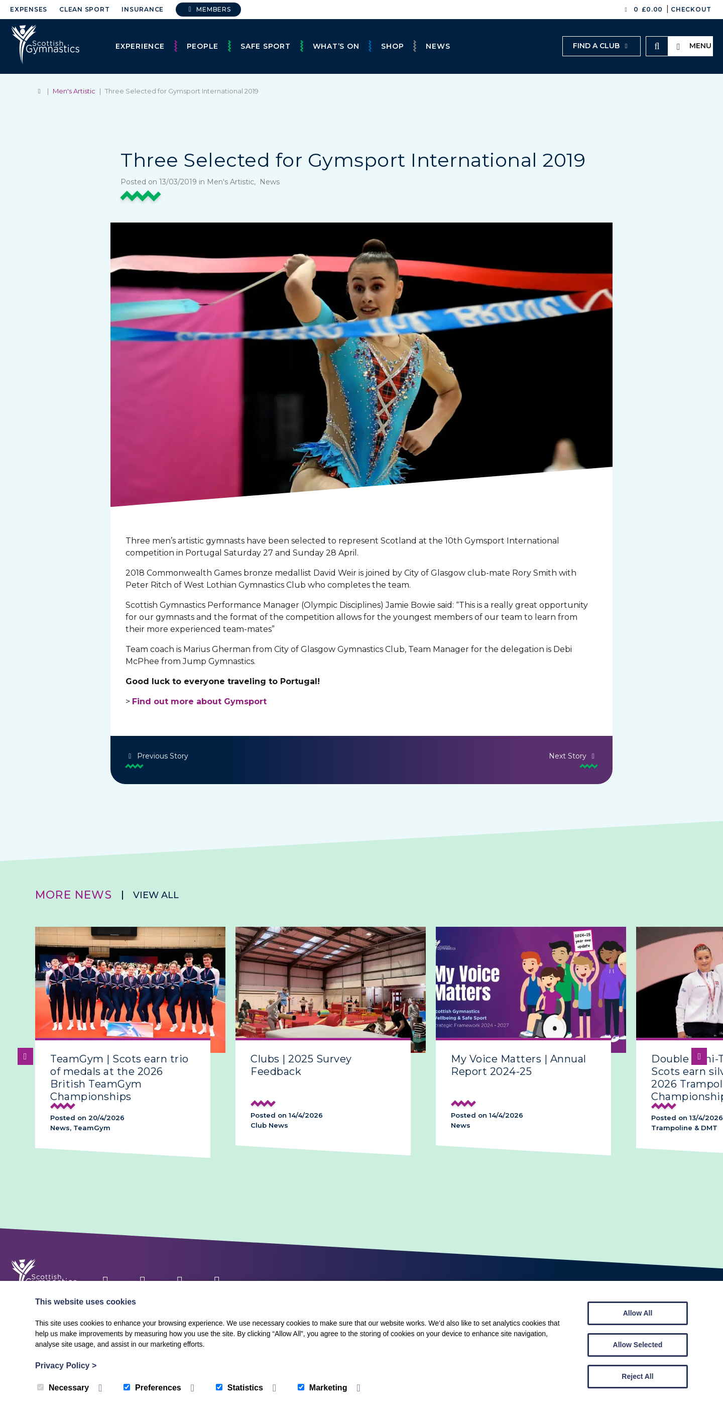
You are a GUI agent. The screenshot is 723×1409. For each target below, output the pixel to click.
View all (156, 895)
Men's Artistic (74, 91)
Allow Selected (638, 1345)
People (203, 46)
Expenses (28, 9)
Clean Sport (84, 9)
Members (208, 9)
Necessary (63, 1387)
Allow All (638, 1313)
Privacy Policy (65, 1365)
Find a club (601, 45)
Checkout (691, 9)
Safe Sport (265, 46)
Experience (140, 46)
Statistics (239, 1387)
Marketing (322, 1387)
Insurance (143, 9)
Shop (392, 46)
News (438, 46)
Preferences (152, 1387)
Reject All (637, 1376)
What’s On (336, 46)
